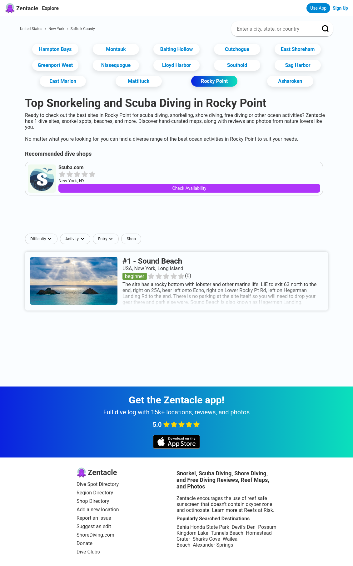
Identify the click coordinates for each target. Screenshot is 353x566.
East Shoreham (298, 49)
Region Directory (95, 493)
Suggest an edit (94, 526)
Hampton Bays (55, 49)
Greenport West (55, 65)
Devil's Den (243, 527)
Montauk (116, 49)
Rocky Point (214, 81)
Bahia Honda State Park (202, 527)
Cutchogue (237, 49)
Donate (84, 543)
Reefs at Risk (258, 510)
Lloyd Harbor (176, 65)
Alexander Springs (213, 545)
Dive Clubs (88, 552)
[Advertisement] (176, 214)
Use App (318, 8)
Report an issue (94, 518)
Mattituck (138, 81)
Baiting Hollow (176, 49)
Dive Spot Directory (98, 484)
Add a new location (98, 510)
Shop (131, 238)
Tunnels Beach (227, 533)
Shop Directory (93, 501)
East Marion (62, 81)
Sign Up (340, 8)
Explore (50, 8)
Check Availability (189, 188)
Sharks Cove (206, 539)
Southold (237, 65)
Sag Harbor (297, 65)
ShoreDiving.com (95, 535)
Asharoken (290, 81)
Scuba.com (71, 167)
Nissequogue (116, 65)
